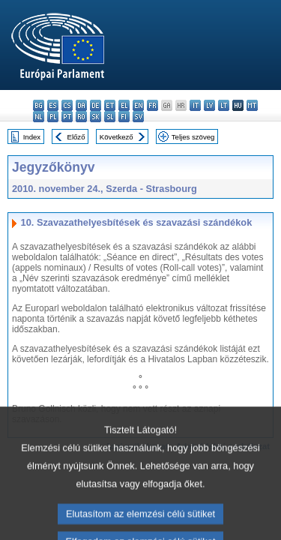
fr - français (152, 105)
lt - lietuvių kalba (223, 105)
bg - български (38, 105)
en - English (138, 105)
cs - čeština (67, 105)
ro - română (81, 116)
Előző (76, 137)
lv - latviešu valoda (209, 105)
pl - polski (52, 116)
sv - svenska (138, 116)
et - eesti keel (109, 105)
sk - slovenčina (95, 116)
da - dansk (81, 105)
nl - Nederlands (38, 116)
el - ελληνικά (124, 105)
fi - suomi (124, 116)
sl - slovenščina (109, 116)
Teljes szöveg (193, 137)
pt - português (67, 116)
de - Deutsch (95, 105)
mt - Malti (252, 105)
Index (31, 137)
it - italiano (195, 105)
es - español (52, 105)
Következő (116, 137)
